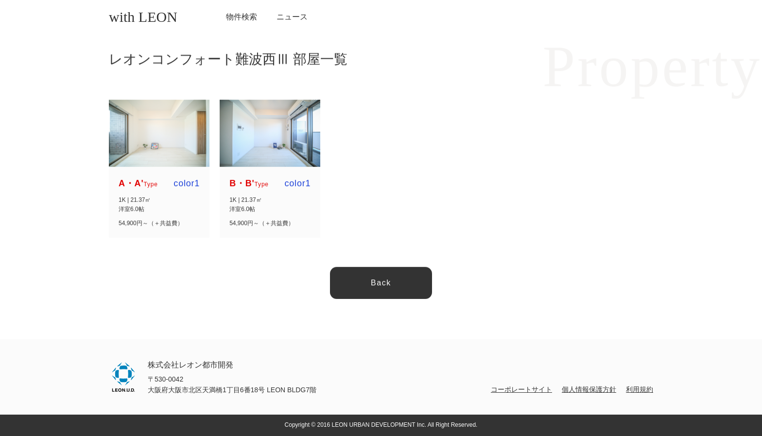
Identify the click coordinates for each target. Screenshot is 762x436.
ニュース (292, 17)
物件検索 (241, 17)
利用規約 (639, 389)
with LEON (143, 17)
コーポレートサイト (521, 389)
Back (381, 283)
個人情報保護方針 (589, 389)
